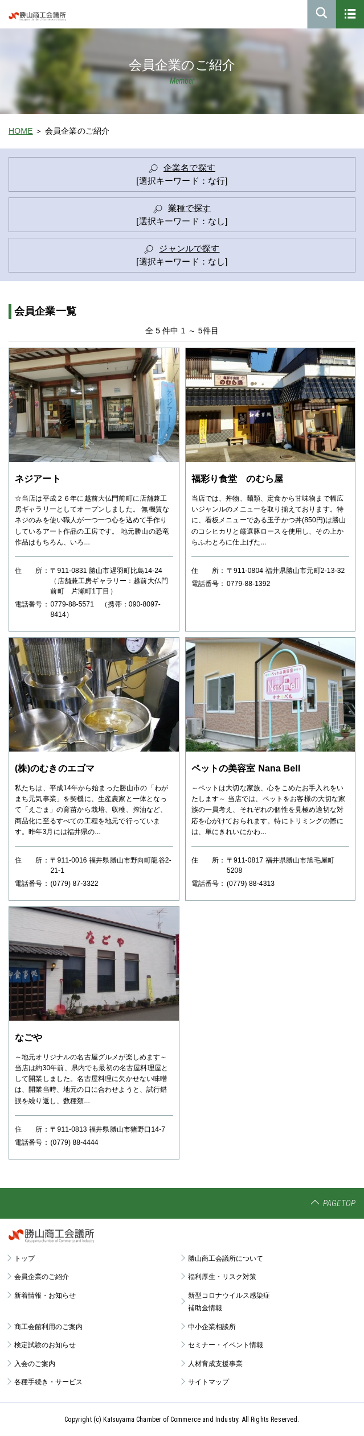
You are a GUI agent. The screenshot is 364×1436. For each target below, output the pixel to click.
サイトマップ (208, 1382)
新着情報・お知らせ (45, 1295)
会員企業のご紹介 (41, 1277)
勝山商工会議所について (225, 1258)
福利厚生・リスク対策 (222, 1277)
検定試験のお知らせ (45, 1345)
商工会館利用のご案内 (48, 1327)
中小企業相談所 (212, 1327)
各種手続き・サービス (48, 1382)
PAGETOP (339, 1203)
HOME (21, 130)
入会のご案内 (34, 1364)
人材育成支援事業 (215, 1364)
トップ (24, 1258)
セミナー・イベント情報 (225, 1345)
